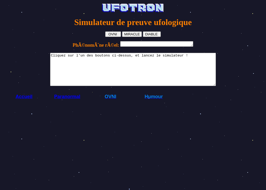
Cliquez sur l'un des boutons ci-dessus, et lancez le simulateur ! (133, 73)
